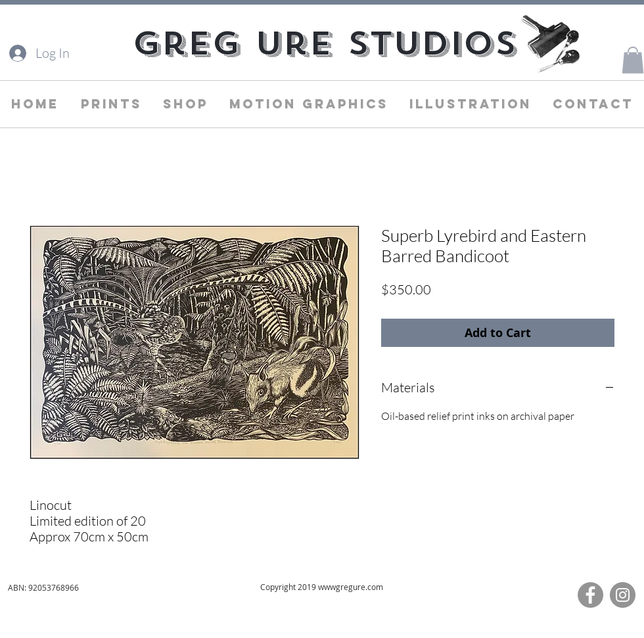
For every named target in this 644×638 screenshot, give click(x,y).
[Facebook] (590, 595)
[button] (633, 60)
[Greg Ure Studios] (324, 43)
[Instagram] (622, 595)
